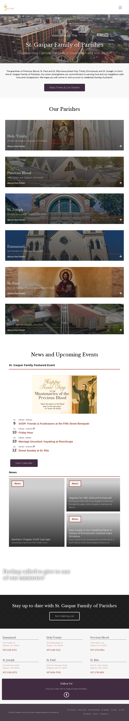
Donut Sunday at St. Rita (34, 450)
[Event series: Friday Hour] (34, 429)
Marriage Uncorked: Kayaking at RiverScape (46, 441)
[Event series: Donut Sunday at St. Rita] (34, 447)
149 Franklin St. (9, 643)
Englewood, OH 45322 (56, 668)
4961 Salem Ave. (97, 643)
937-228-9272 (10, 672)
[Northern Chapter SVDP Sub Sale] (36, 512)
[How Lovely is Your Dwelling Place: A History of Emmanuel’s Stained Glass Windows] (93, 530)
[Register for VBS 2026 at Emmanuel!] (93, 494)
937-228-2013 (10, 650)
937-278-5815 (97, 672)
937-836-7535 (53, 672)
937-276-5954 (97, 650)
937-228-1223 (53, 650)
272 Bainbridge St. (54, 643)
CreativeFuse (54, 712)
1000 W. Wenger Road (56, 665)
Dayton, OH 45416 (98, 645)
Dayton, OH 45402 (11, 645)
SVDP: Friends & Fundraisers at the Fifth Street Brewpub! (54, 423)
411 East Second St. (11, 665)
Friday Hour (26, 432)
